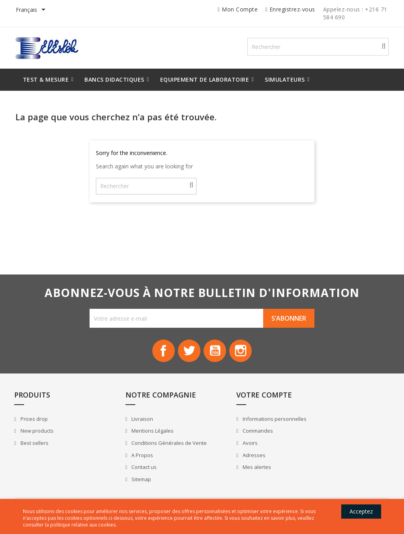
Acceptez (358, 511)
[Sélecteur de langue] (33, 10)
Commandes (229, 437)
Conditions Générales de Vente (155, 449)
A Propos (128, 461)
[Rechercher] (326, 48)
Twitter (188, 354)
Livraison (128, 425)
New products (39, 437)
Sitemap (127, 485)
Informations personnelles (245, 425)
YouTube (215, 354)
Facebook (162, 354)
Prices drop (36, 425)
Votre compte (236, 401)
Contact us (130, 473)
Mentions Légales (139, 437)
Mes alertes (228, 473)
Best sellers (36, 449)
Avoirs (221, 449)
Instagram (242, 354)
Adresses (225, 461)
